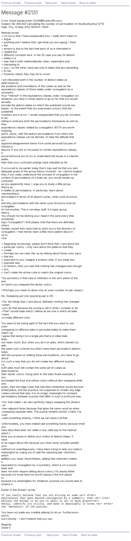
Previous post (33, 2)
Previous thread (11, 2)
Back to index (87, 2)
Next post (51, 2)
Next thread (68, 2)
